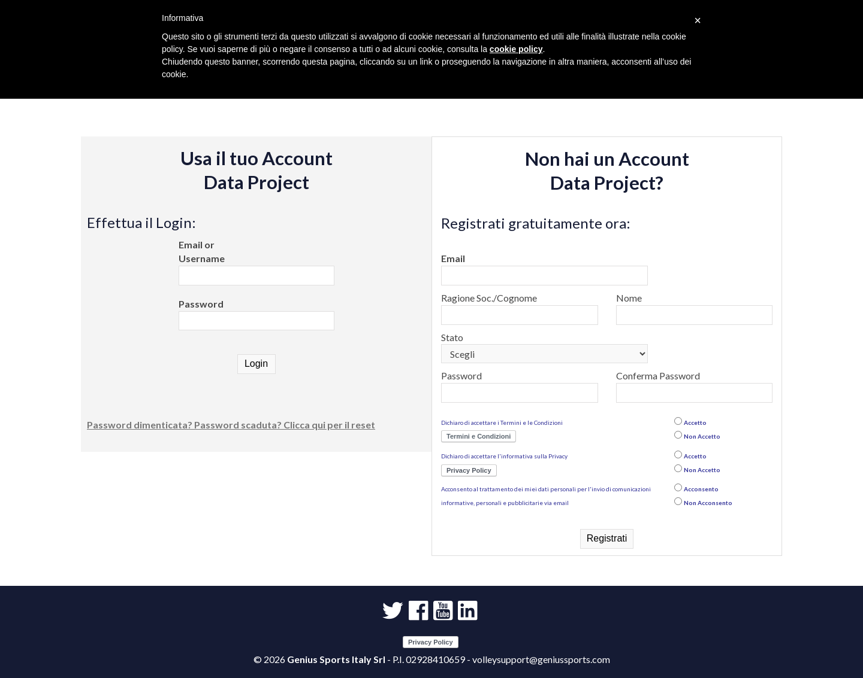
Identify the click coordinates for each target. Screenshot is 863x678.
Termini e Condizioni (478, 436)
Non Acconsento (708, 502)
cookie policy (516, 49)
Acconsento (701, 488)
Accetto (695, 422)
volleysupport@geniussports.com (541, 659)
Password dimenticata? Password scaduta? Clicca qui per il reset (231, 424)
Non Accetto (702, 436)
